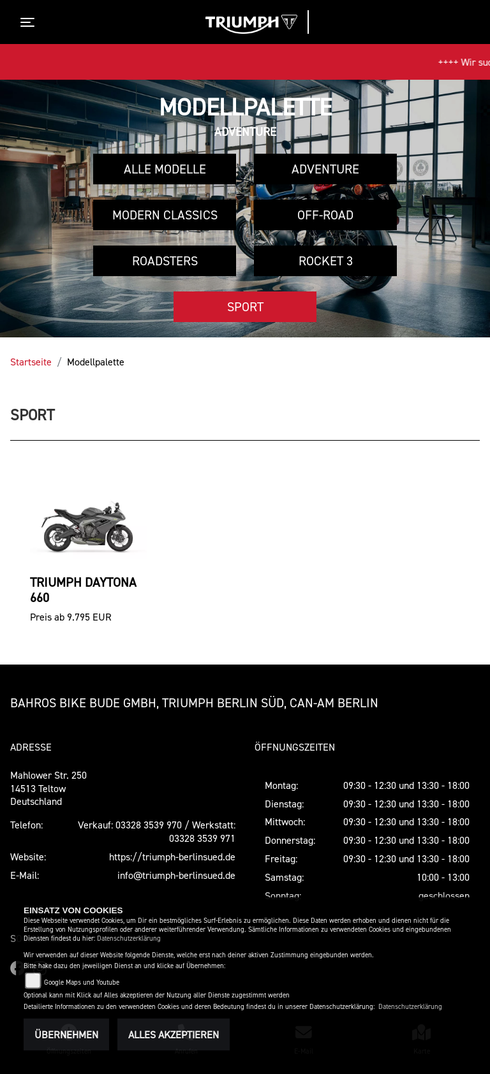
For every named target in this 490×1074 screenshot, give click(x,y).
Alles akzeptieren (173, 1034)
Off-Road (325, 215)
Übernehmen (66, 1034)
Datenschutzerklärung (129, 938)
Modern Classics (165, 215)
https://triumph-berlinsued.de (172, 856)
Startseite (31, 361)
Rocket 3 (326, 260)
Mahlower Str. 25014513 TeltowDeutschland (48, 788)
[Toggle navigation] (30, 22)
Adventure (325, 169)
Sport (245, 306)
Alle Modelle (165, 169)
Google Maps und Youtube (81, 982)
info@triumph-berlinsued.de (176, 875)
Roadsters (165, 260)
